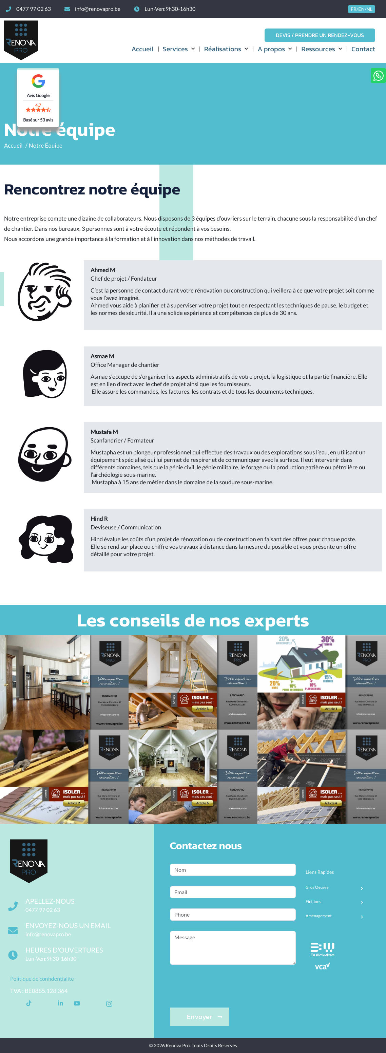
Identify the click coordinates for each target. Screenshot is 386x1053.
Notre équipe (45, 145)
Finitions (313, 902)
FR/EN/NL (361, 9)
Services (175, 48)
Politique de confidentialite (42, 979)
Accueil (142, 48)
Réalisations (222, 48)
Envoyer (204, 1017)
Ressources (318, 48)
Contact (363, 48)
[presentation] (221, 978)
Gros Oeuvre (317, 887)
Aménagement (319, 916)
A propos (271, 48)
